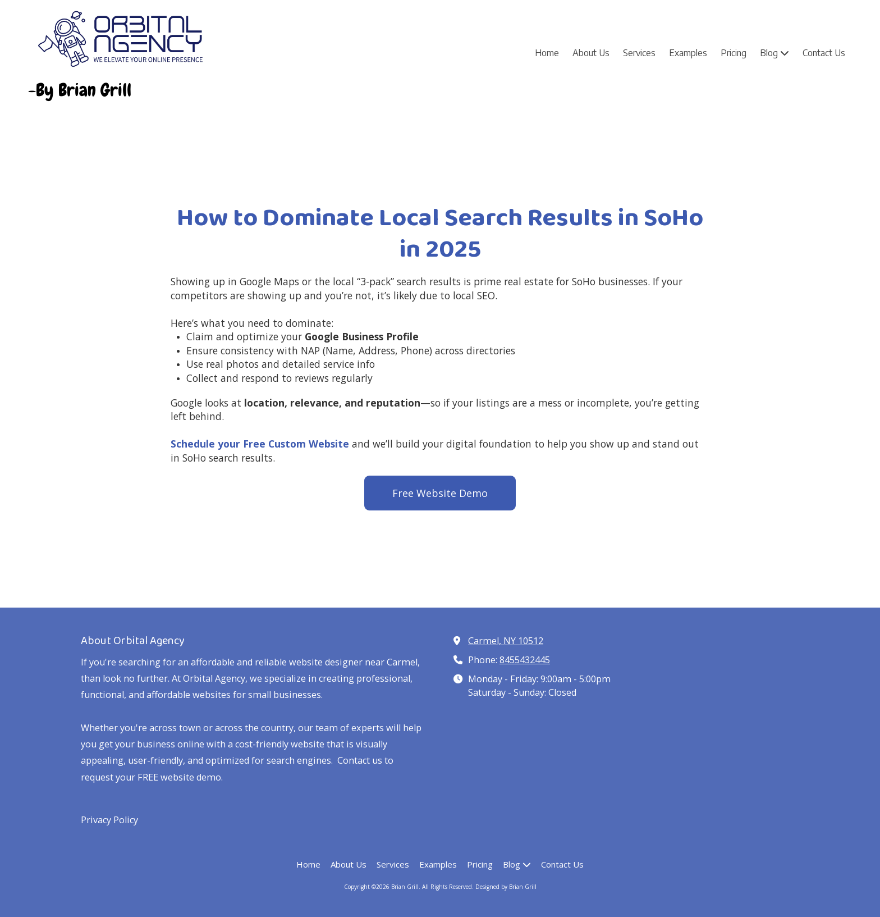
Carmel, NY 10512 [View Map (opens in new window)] (505, 641)
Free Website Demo (440, 493)
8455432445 (524, 660)
